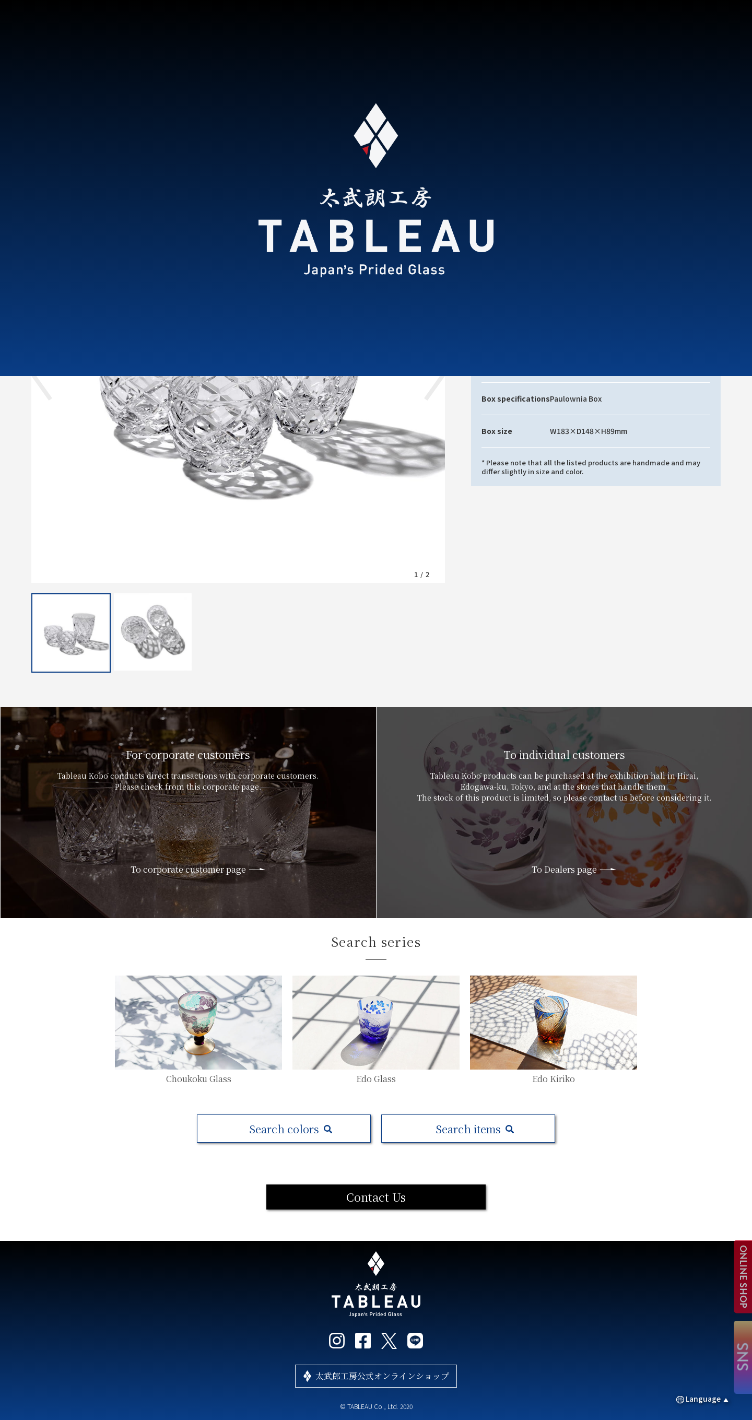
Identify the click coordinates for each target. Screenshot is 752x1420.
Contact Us (376, 1197)
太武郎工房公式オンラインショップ (382, 1376)
